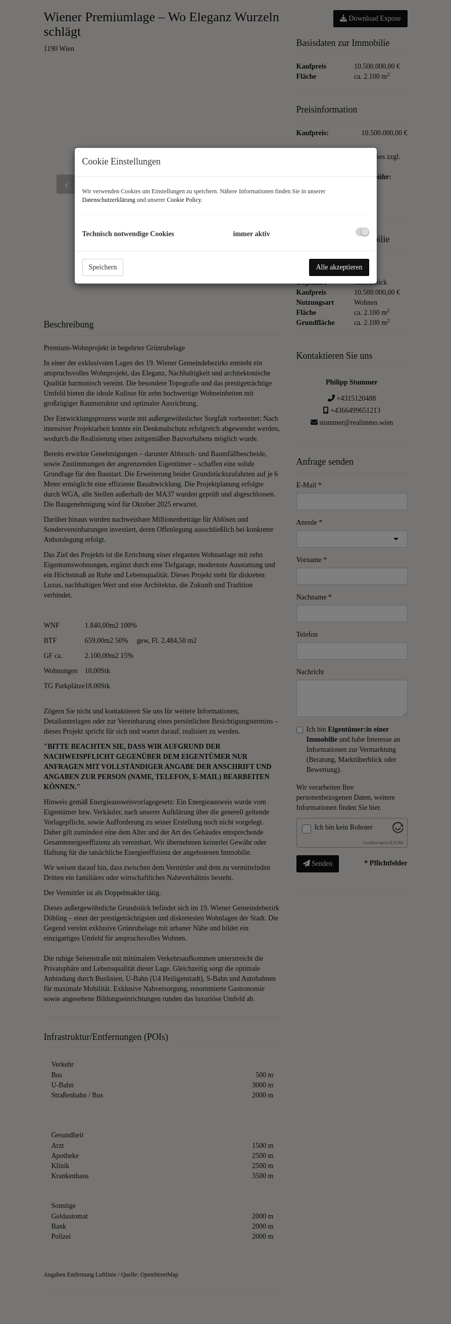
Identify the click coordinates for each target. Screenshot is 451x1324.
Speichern (103, 267)
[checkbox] (362, 232)
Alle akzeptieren (339, 267)
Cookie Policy (184, 199)
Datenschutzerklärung (108, 199)
